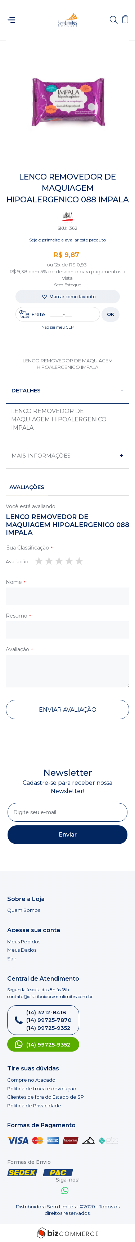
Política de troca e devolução (41, 1088)
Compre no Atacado (31, 1080)
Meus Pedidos (23, 941)
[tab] (67, 391)
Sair (11, 958)
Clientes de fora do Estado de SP (45, 1097)
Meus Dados (21, 950)
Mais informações (41, 455)
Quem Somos (23, 910)
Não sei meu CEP (57, 327)
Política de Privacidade (34, 1105)
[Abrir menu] (14, 20)
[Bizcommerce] (67, 1233)
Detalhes (26, 390)
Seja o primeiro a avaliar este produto (67, 240)
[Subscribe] (67, 834)
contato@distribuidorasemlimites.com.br (50, 996)
